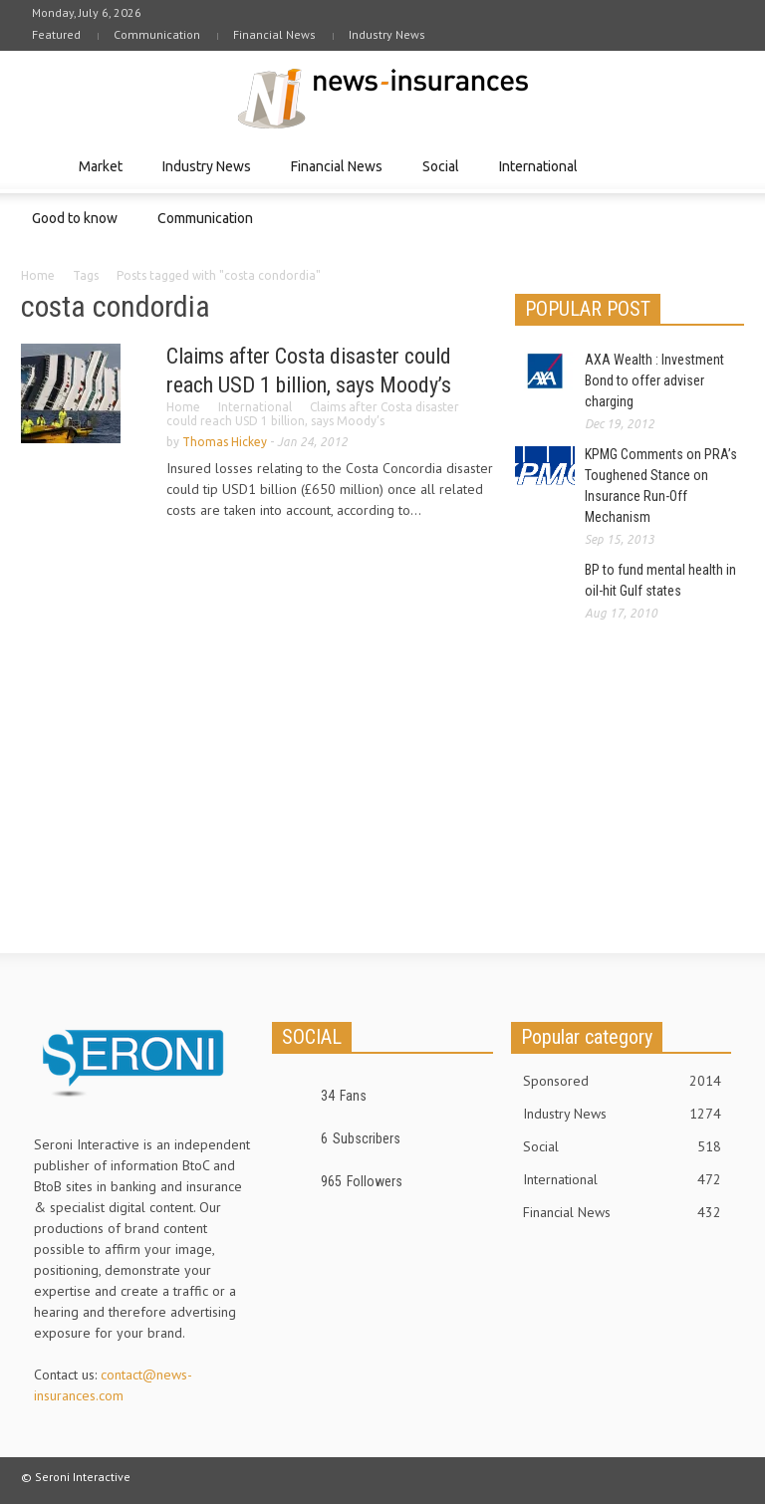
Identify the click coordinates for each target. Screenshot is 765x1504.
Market (103, 175)
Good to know (77, 227)
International (541, 175)
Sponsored (622, 1081)
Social (443, 175)
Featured (56, 34)
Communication (157, 34)
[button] (724, 165)
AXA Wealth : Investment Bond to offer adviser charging (654, 380)
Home (38, 275)
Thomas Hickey (224, 441)
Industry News (387, 34)
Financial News (274, 34)
